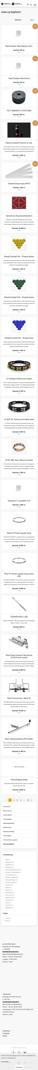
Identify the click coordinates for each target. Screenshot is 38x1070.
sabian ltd (9, 897)
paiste (8, 887)
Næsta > (31, 800)
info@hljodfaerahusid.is (10, 952)
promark (9, 892)
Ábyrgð (4, 1036)
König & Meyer (11, 880)
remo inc (9, 895)
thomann (9, 900)
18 (28, 800)
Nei (7, 921)
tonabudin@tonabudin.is (10, 1002)
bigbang (9, 862)
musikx (9, 885)
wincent (9, 905)
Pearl (8, 890)
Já (8, 918)
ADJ (7, 860)
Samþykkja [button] (19, 1067)
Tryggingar (5, 1033)
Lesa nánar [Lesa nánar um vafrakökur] (5, 1062)
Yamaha (9, 908)
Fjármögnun (6, 1031)
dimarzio (9, 867)
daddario (9, 865)
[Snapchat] (25, 1053)
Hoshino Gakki (11, 877)
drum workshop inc (13, 870)
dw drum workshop (13, 872)
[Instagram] (19, 1053)
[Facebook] (13, 1053)
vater (8, 902)
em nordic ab (10, 875)
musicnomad (11, 882)
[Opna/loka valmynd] (35, 5)
